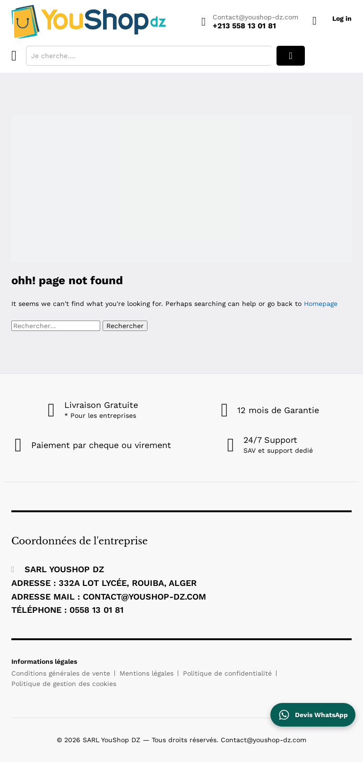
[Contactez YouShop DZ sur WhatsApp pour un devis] (312, 715)
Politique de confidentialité (227, 673)
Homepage (320, 303)
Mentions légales (146, 673)
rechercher (291, 56)
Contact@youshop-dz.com (255, 17)
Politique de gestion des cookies (63, 683)
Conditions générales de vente (60, 673)
